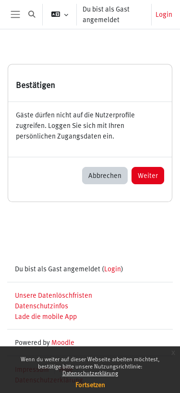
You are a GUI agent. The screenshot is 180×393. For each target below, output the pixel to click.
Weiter (148, 175)
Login (164, 14)
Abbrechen (104, 175)
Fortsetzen (90, 384)
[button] (31, 14)
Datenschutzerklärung (90, 373)
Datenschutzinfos (41, 305)
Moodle (62, 342)
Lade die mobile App (46, 316)
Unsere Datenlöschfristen (53, 295)
